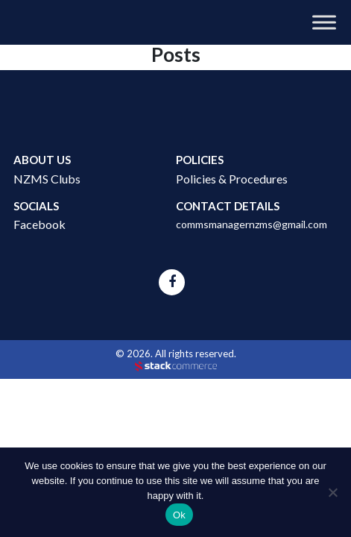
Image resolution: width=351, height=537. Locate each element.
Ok (179, 515)
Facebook (39, 224)
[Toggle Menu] (324, 22)
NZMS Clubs (46, 179)
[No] (332, 492)
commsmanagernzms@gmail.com (251, 224)
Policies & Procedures (232, 179)
